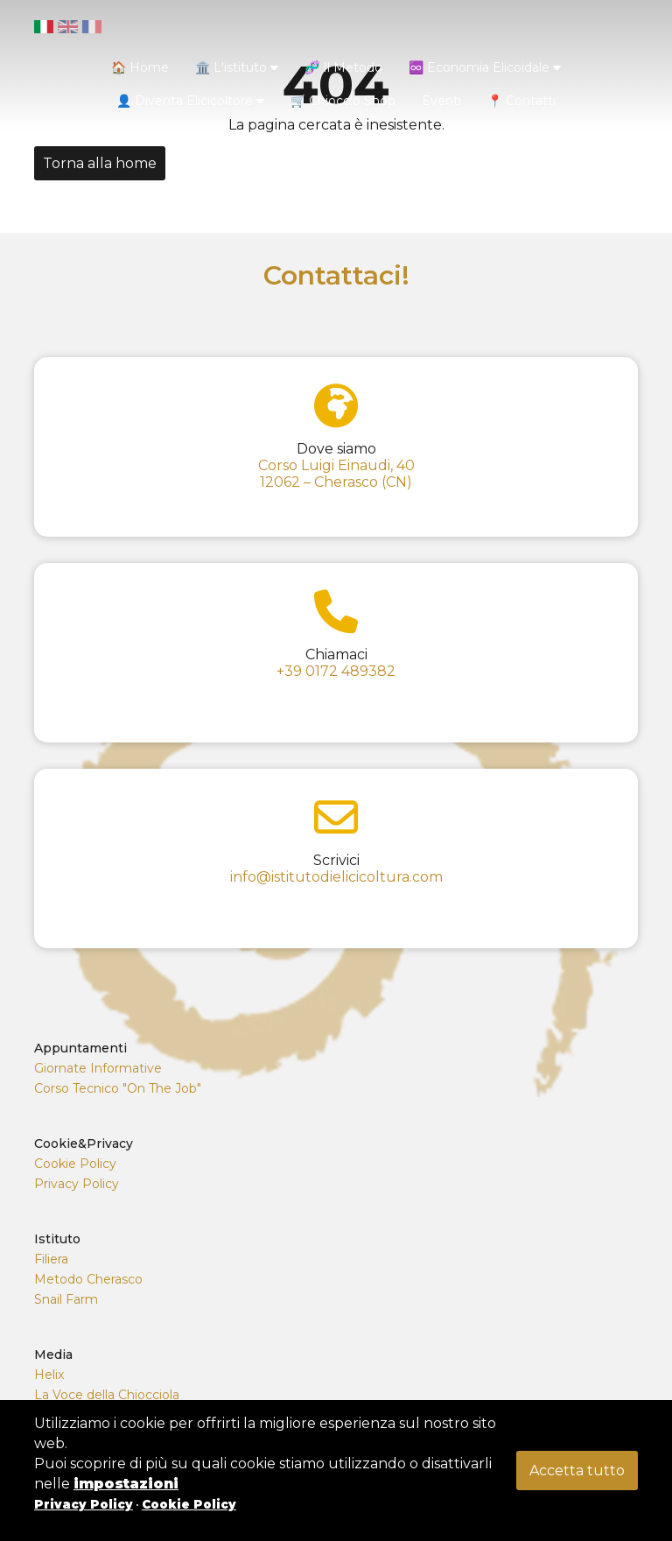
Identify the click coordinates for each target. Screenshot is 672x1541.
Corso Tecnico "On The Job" (117, 1088)
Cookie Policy (75, 1164)
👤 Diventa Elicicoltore (190, 101)
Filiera (51, 1259)
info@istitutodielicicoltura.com (336, 877)
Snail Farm (66, 1299)
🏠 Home (140, 67)
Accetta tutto (577, 1470)
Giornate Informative (98, 1068)
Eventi (441, 101)
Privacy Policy (76, 1184)
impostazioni (126, 1483)
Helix (49, 1375)
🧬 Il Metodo (343, 67)
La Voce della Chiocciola (106, 1395)
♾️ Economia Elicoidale (485, 67)
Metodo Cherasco (88, 1279)
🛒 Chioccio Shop (343, 101)
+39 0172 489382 (336, 671)
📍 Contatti (521, 101)
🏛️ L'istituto (236, 67)
